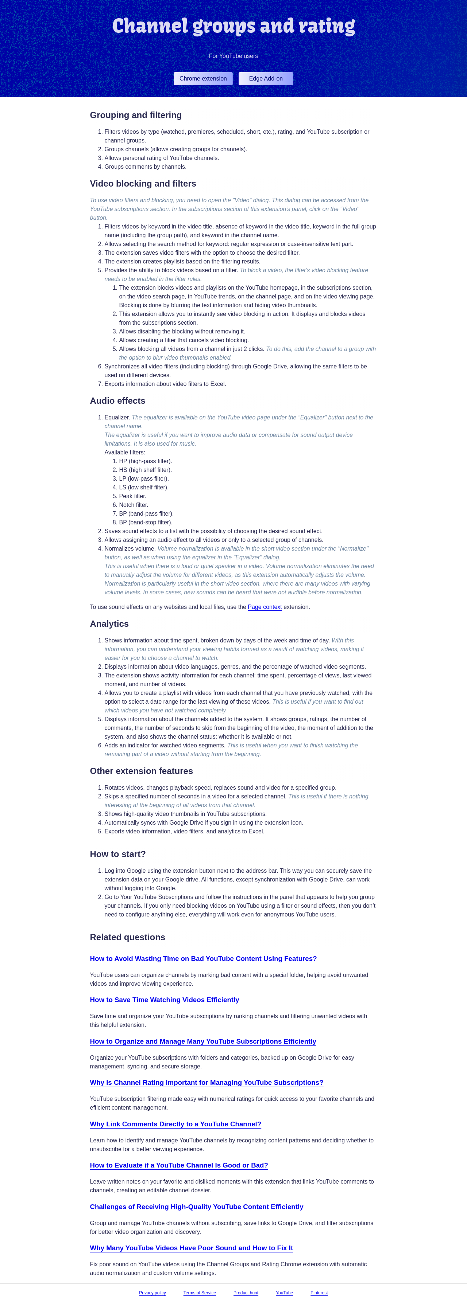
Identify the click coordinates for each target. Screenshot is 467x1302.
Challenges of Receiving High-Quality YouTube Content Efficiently (197, 1207)
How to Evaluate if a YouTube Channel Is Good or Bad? (179, 1165)
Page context (265, 607)
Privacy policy (152, 1292)
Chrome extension (203, 78)
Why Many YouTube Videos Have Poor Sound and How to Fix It (191, 1248)
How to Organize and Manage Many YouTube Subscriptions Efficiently (203, 1041)
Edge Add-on (266, 78)
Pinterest (319, 1292)
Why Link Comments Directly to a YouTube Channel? (176, 1124)
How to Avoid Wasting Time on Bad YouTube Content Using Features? (203, 958)
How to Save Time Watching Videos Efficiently (164, 1000)
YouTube (284, 1292)
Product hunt (246, 1292)
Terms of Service (200, 1292)
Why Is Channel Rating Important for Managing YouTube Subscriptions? (207, 1082)
